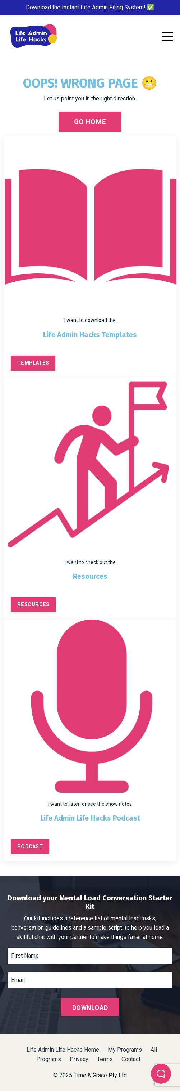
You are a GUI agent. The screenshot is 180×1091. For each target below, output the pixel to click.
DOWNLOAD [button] (90, 1007)
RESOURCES (33, 605)
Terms (105, 1059)
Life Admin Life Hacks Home (63, 1049)
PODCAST (30, 847)
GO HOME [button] (90, 121)
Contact (130, 1059)
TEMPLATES (33, 363)
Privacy (80, 1059)
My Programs (125, 1049)
